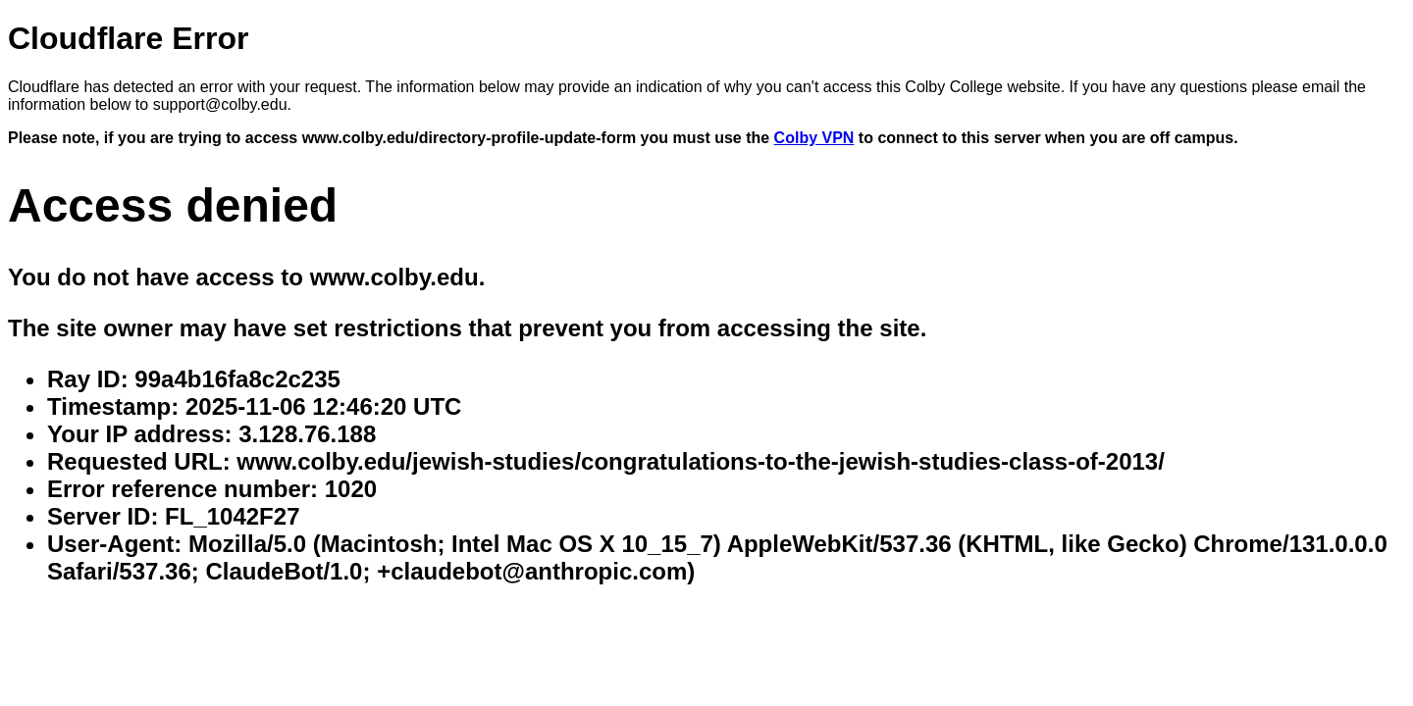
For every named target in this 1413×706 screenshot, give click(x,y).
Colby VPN (814, 137)
